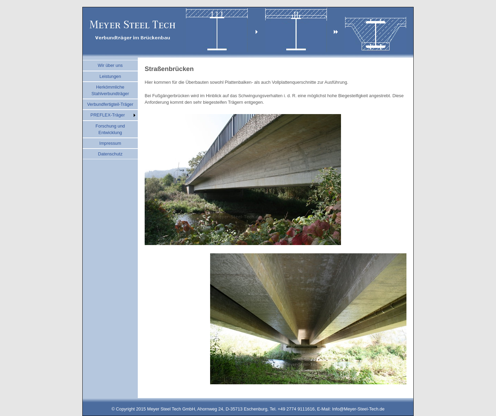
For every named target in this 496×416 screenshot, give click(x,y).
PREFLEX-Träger (108, 115)
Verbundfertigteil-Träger (110, 104)
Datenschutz (110, 153)
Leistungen (110, 76)
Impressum (110, 143)
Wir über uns (110, 65)
